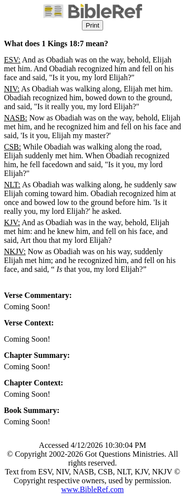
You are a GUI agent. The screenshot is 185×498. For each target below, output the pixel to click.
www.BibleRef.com (92, 489)
